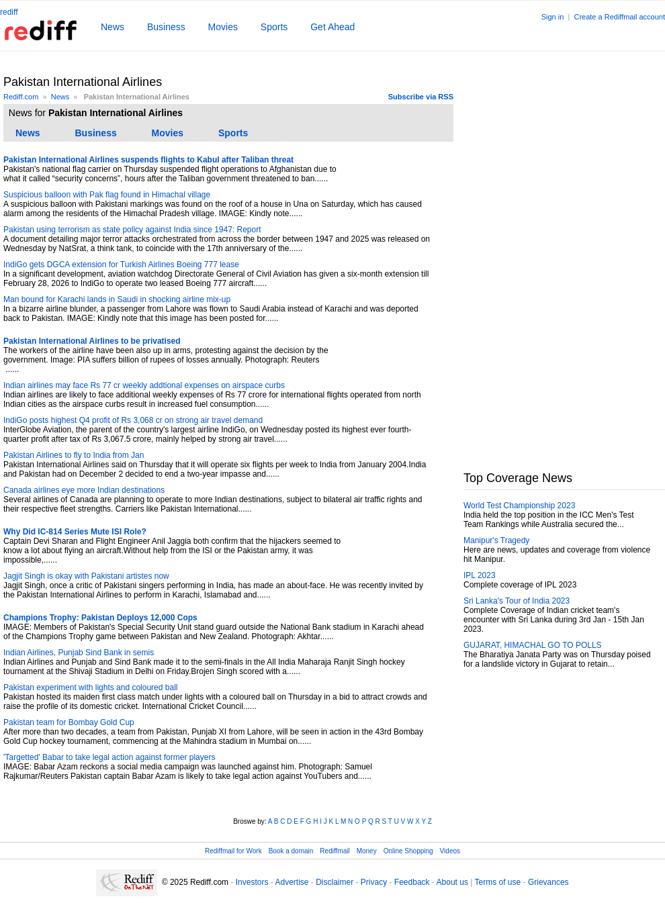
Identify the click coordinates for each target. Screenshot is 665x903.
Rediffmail (334, 851)
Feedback (412, 882)
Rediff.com (20, 97)
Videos (450, 851)
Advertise (291, 882)
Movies (223, 26)
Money (367, 851)
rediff (8, 12)
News (112, 26)
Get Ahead (332, 26)
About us (452, 882)
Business (166, 26)
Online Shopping (408, 851)
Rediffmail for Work (233, 851)
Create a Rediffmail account (619, 17)
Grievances (548, 882)
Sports (274, 26)
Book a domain (291, 851)
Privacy (374, 882)
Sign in (552, 17)
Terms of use (498, 882)
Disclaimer (334, 882)
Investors (252, 882)
